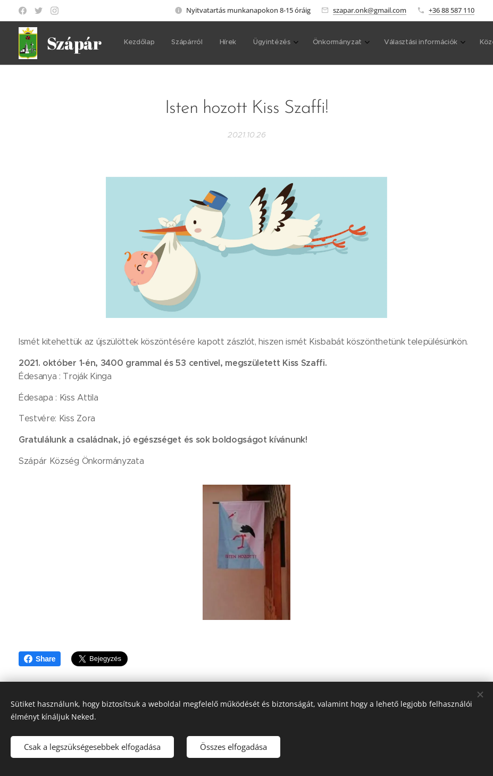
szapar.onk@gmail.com (369, 10)
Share (39, 659)
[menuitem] (140, 43)
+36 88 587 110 (451, 10)
